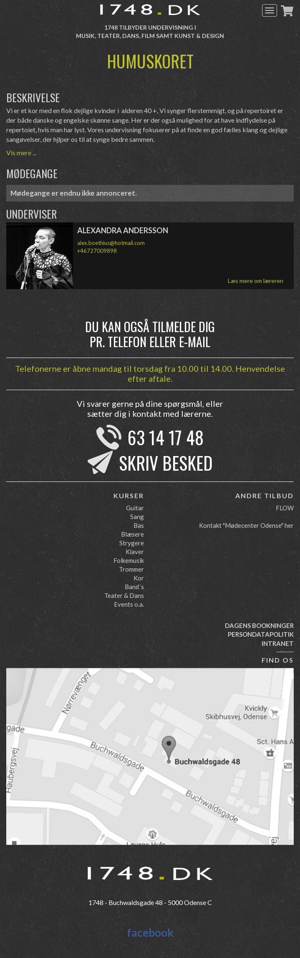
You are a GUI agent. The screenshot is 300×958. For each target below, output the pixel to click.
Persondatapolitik (261, 634)
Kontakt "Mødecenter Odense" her (246, 525)
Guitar (135, 508)
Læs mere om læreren (255, 280)
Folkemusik (128, 560)
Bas (139, 525)
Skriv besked (166, 463)
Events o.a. (129, 604)
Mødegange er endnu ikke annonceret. (73, 193)
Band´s (134, 586)
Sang (137, 516)
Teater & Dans (124, 595)
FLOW (285, 508)
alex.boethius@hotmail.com (111, 243)
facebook (150, 932)
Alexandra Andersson (122, 230)
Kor (139, 578)
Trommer (131, 569)
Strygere (131, 543)
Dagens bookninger (259, 625)
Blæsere (132, 534)
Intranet (278, 643)
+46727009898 (97, 250)
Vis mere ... (21, 152)
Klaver (135, 551)
